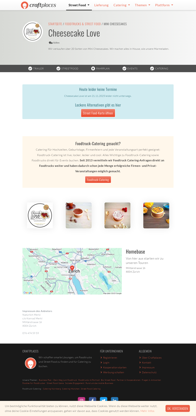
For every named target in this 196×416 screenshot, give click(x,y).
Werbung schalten (112, 372)
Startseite (55, 24)
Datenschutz (148, 372)
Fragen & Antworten (151, 380)
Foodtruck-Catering (98, 179)
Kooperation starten (113, 367)
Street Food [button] (78, 5)
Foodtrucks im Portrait (89, 380)
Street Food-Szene (55, 383)
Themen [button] (141, 5)
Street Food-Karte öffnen (98, 113)
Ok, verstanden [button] (177, 408)
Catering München (70, 389)
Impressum (147, 367)
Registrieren (108, 357)
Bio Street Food (108, 380)
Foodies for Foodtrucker (33, 383)
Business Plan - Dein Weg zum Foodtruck (58, 380)
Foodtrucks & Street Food (83, 24)
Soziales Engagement (74, 383)
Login (104, 362)
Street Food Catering (91, 389)
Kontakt (145, 362)
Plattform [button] (162, 5)
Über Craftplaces (150, 357)
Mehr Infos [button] (147, 411)
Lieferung (101, 5)
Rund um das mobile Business (99, 383)
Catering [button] (120, 5)
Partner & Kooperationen (129, 380)
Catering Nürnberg (52, 389)
